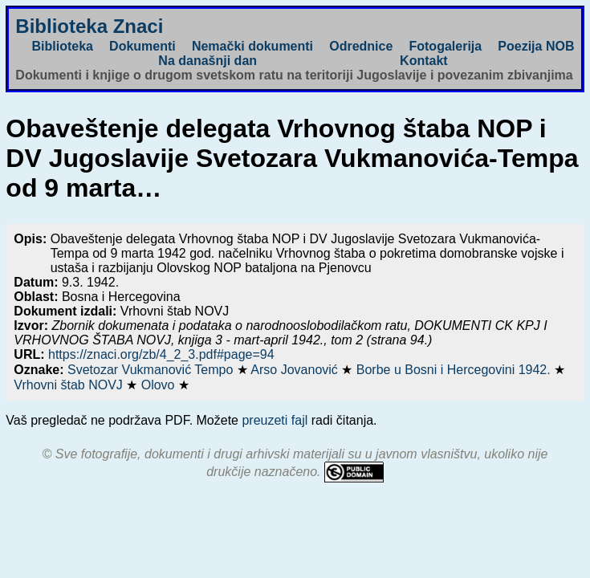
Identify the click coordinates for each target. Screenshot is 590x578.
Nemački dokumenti (252, 46)
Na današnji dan (207, 60)
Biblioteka (61, 46)
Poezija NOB (536, 46)
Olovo (159, 385)
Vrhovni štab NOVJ (70, 385)
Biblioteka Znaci (89, 26)
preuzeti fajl (274, 420)
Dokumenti (142, 46)
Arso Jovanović (295, 370)
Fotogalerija (445, 46)
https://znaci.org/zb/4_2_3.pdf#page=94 (161, 354)
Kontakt (424, 60)
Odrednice (361, 46)
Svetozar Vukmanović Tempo (152, 370)
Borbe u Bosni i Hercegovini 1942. (455, 370)
